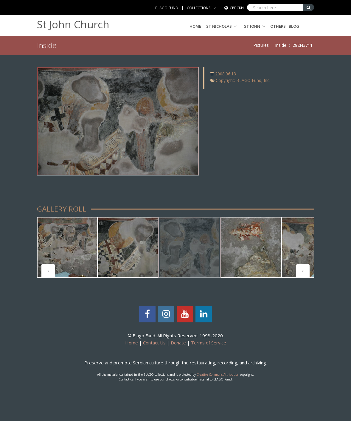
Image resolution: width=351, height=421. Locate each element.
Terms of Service (208, 343)
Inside (280, 45)
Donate (178, 343)
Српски (237, 7)
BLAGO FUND (166, 7)
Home (195, 26)
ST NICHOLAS (219, 26)
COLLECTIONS (199, 7)
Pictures (261, 45)
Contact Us (154, 343)
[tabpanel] (67, 247)
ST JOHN (252, 26)
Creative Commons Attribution (218, 374)
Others (278, 26)
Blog (294, 26)
